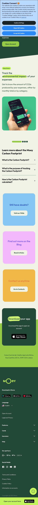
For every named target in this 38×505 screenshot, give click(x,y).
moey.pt (23, 17)
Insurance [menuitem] (5, 436)
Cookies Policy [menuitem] (6, 483)
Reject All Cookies (19, 28)
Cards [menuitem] (4, 431)
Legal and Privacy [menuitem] (7, 418)
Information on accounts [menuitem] (10, 488)
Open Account (10, 44)
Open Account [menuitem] (6, 413)
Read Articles (19, 253)
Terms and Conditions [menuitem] (9, 474)
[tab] (17, 141)
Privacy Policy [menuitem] (6, 479)
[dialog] (19, 18)
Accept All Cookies (18, 33)
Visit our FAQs (19, 213)
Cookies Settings (19, 23)
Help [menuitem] (3, 442)
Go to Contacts (19, 289)
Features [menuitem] (5, 425)
